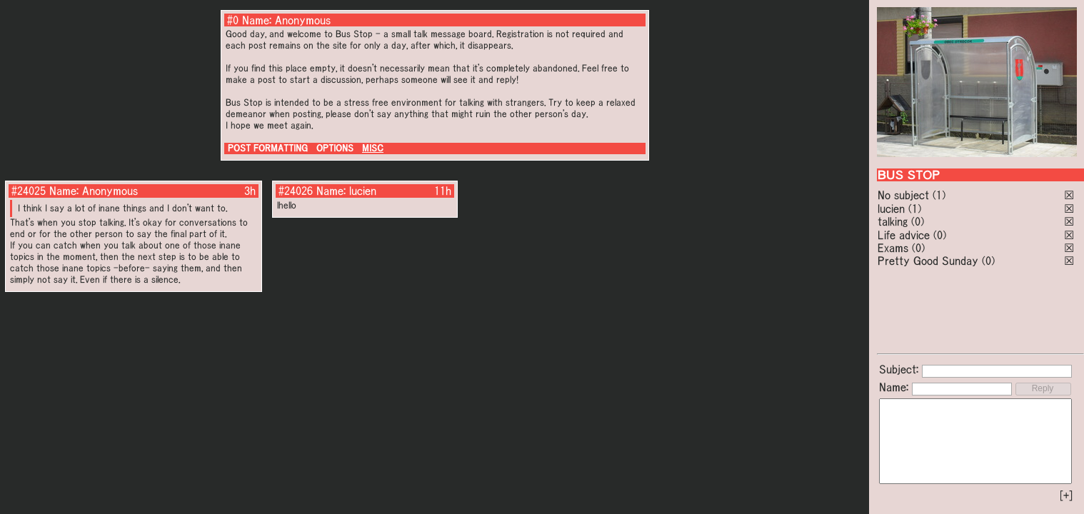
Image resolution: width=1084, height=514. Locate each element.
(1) (939, 195)
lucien (891, 208)
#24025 (28, 190)
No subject (905, 195)
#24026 (295, 190)
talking (893, 221)
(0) (917, 221)
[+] (1066, 495)
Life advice (904, 235)
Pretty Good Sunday (928, 260)
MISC (372, 148)
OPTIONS (334, 148)
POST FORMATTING (268, 148)
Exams (893, 247)
